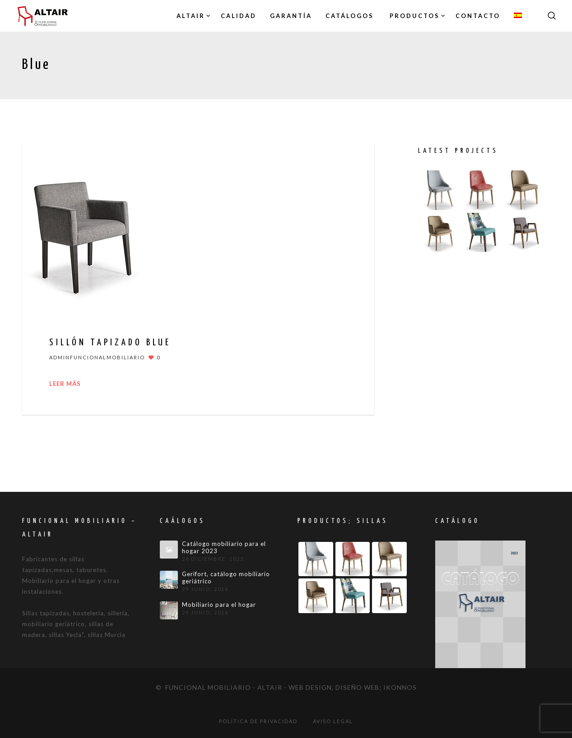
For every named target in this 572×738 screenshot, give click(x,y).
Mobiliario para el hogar (219, 604)
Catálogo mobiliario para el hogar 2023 (224, 548)
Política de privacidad (258, 721)
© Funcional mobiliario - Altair (219, 687)
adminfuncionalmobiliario (97, 357)
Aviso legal (333, 721)
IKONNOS (400, 687)
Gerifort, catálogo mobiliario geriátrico (226, 578)
